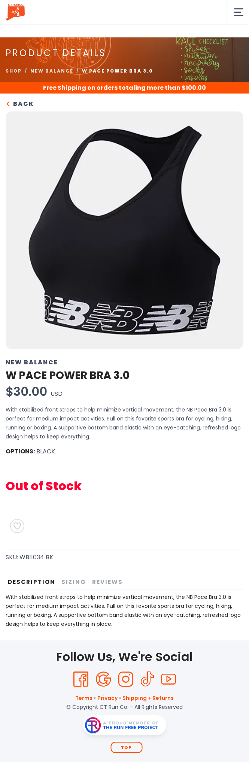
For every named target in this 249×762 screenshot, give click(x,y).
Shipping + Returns (148, 698)
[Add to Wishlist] (17, 526)
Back (20, 104)
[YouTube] (168, 679)
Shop (14, 71)
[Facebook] (81, 679)
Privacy (107, 698)
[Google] (103, 679)
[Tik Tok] (147, 679)
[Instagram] (126, 679)
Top (126, 747)
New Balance (51, 71)
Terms (83, 698)
